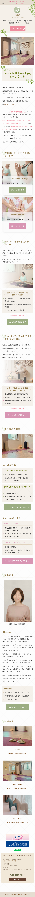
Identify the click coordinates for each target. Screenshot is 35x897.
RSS (29, 894)
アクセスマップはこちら (10, 861)
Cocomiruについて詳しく (17, 415)
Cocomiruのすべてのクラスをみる (17, 561)
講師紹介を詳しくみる (17, 707)
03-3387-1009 (17, 875)
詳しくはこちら (9, 104)
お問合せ (17, 879)
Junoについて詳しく (16, 322)
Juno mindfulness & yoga (19, 894)
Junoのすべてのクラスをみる (16, 507)
